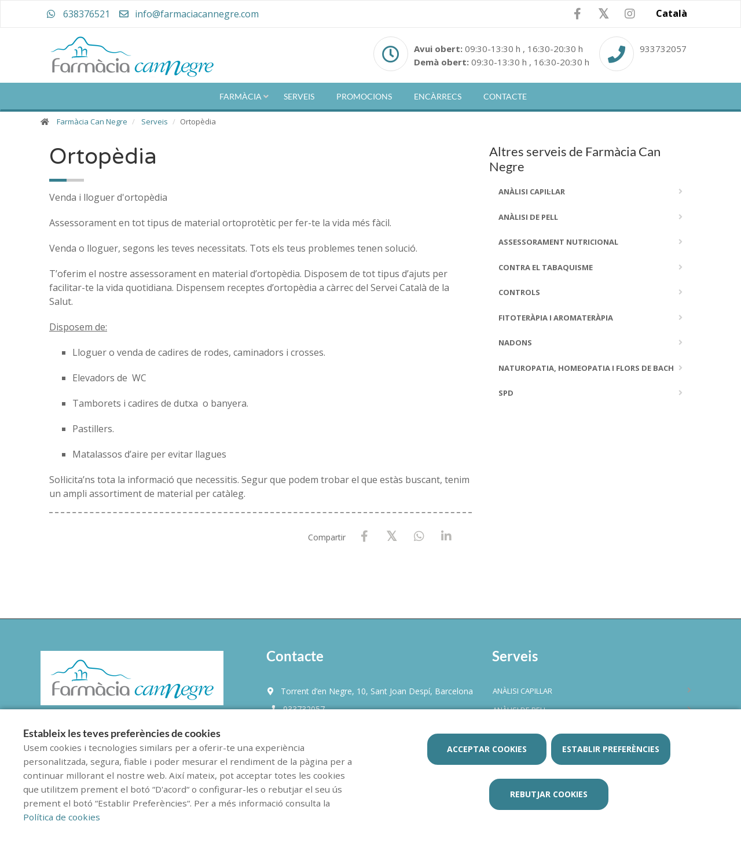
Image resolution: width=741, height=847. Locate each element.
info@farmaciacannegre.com (188, 14)
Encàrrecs (437, 96)
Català (671, 13)
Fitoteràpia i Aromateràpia (555, 317)
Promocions (364, 96)
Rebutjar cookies (549, 794)
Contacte (505, 96)
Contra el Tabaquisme (545, 267)
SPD (505, 393)
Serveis (299, 96)
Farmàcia (240, 96)
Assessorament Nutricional (558, 242)
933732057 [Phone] (663, 48)
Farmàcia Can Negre (92, 121)
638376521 (78, 14)
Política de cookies (61, 817)
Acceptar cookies (487, 748)
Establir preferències (610, 748)
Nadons (515, 342)
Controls (519, 292)
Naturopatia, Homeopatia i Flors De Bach (586, 368)
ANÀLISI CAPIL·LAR (531, 191)
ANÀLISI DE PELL (528, 217)
